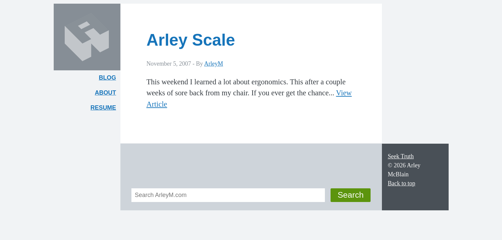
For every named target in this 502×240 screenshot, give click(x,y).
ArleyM (213, 63)
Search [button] (351, 194)
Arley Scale (190, 40)
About (107, 94)
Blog (107, 77)
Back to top (401, 183)
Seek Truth (401, 156)
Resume (103, 107)
